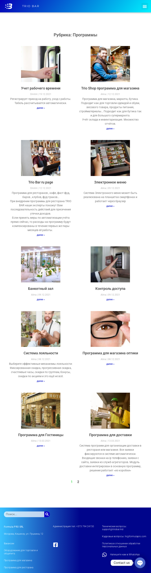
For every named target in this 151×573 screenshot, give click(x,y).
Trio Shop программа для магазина (110, 88)
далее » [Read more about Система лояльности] (41, 381)
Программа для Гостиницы (41, 435)
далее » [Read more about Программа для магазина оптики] (110, 364)
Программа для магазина (18, 560)
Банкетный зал (40, 288)
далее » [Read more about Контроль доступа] (110, 299)
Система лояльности (41, 353)
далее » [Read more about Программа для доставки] (110, 475)
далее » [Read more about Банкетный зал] (41, 299)
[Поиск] (47, 514)
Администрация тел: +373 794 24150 (73, 526)
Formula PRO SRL (14, 526)
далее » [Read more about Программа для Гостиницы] (41, 445)
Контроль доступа (110, 288)
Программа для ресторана (18, 567)
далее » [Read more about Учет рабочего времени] (41, 108)
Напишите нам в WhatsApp (125, 554)
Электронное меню (110, 182)
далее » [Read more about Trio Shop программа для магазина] (110, 128)
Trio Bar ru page (40, 182)
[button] (145, 6)
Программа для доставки (110, 435)
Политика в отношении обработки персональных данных (121, 545)
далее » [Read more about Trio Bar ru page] (41, 235)
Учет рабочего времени (40, 88)
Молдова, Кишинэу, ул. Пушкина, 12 (23, 533)
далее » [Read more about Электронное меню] (110, 206)
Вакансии (9, 543)
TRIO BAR (30, 6)
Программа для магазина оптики (110, 353)
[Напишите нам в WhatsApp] (104, 554)
